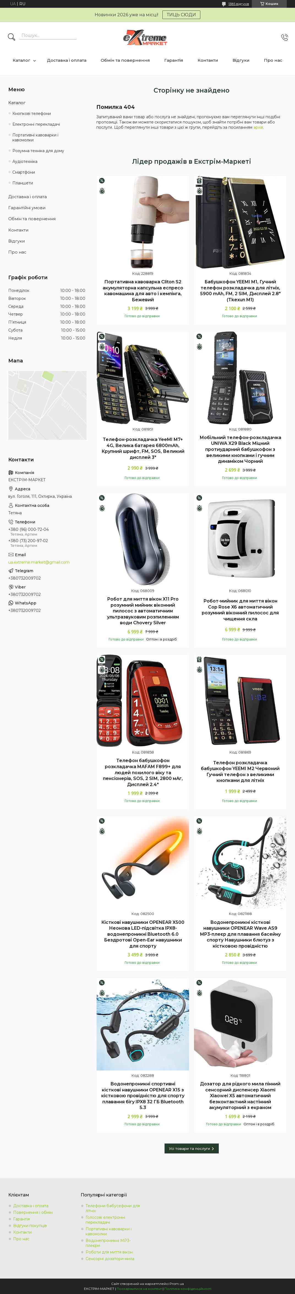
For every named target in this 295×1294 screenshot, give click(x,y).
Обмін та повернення (125, 60)
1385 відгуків (238, 4)
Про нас (273, 60)
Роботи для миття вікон (109, 1252)
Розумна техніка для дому (38, 150)
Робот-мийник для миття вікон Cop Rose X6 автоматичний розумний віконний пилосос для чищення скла (240, 610)
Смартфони (23, 172)
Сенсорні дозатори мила (110, 1258)
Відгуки (241, 60)
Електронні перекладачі (36, 124)
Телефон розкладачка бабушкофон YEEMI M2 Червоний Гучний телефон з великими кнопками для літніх (240, 771)
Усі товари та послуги (189, 1148)
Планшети (22, 183)
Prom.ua (177, 1284)
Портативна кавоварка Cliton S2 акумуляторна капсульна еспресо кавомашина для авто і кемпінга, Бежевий (143, 290)
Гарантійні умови (26, 207)
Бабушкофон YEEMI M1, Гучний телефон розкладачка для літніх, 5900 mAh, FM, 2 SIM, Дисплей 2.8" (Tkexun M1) (240, 290)
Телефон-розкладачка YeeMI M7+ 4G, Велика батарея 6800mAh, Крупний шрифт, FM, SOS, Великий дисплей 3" (143, 448)
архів (258, 127)
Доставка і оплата (66, 60)
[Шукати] (12, 37)
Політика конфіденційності (187, 1289)
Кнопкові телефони (31, 113)
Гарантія (173, 60)
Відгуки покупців (30, 1225)
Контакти (208, 60)
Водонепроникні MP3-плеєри (108, 1243)
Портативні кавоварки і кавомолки (35, 138)
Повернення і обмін (33, 1212)
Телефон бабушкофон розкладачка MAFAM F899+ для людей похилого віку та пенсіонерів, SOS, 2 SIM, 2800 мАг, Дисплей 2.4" (143, 772)
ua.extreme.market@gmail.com (39, 562)
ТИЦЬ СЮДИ (181, 14)
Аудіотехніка (24, 161)
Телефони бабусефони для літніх (113, 1208)
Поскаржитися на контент (139, 1289)
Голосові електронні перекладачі (105, 1220)
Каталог (21, 60)
